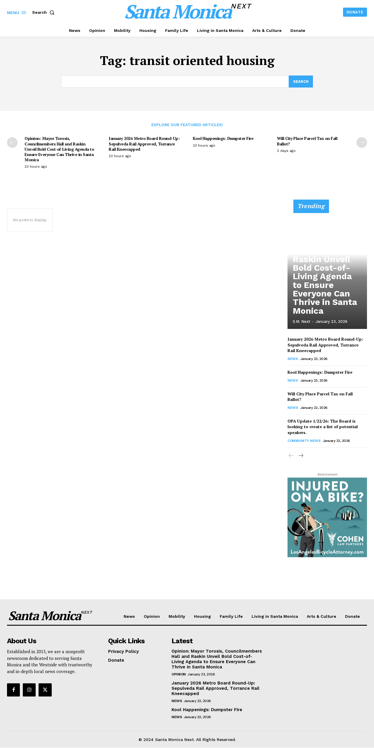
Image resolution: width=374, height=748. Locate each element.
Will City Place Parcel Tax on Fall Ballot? (307, 141)
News (293, 359)
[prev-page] (12, 143)
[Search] (300, 82)
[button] (44, 12)
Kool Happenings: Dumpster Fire (223, 138)
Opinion (179, 674)
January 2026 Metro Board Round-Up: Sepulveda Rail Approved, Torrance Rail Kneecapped (144, 144)
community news (304, 441)
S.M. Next (301, 322)
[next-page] (361, 143)
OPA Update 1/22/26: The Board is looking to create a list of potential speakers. (323, 426)
